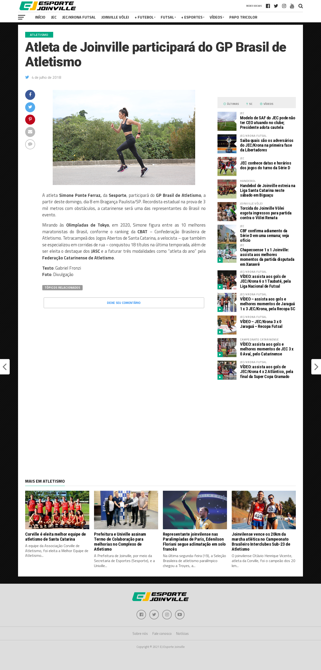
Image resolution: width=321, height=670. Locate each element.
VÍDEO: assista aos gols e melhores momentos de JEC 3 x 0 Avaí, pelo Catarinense (266, 349)
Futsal (167, 17)
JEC (54, 17)
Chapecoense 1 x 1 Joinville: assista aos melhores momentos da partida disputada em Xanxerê (267, 257)
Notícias (182, 633)
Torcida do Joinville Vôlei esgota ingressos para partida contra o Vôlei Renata (265, 213)
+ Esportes (192, 17)
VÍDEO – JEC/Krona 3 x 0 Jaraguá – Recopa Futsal (261, 324)
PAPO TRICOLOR (243, 17)
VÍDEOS (216, 17)
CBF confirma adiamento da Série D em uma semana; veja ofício (264, 235)
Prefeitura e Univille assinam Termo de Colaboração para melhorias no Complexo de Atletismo (120, 541)
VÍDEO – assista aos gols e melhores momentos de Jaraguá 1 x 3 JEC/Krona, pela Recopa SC (267, 303)
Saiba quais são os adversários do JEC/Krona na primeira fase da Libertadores (266, 145)
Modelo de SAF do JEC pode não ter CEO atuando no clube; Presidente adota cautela (267, 122)
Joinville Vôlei (115, 17)
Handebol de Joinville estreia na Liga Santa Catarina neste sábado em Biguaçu (267, 190)
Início (40, 17)
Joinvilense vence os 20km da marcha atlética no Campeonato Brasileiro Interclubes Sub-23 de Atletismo (261, 541)
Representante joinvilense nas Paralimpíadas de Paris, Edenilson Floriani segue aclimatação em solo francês (194, 541)
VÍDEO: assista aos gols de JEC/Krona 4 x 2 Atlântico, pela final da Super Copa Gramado (266, 371)
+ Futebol (144, 17)
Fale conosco (162, 633)
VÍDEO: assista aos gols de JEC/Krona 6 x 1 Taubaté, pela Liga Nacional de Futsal (265, 281)
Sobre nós (140, 633)
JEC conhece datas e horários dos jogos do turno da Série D (265, 165)
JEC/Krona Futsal (79, 17)
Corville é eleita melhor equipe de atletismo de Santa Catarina (55, 536)
